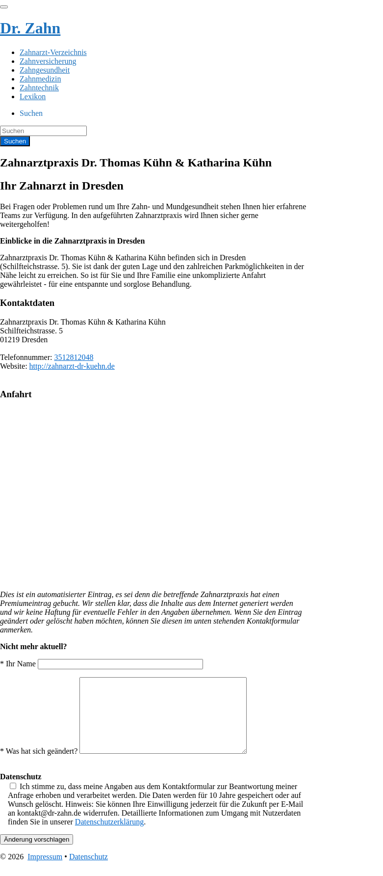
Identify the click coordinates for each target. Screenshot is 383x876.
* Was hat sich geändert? (133, 766)
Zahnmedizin (40, 79)
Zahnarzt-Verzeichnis (53, 52)
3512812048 (73, 357)
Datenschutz (88, 871)
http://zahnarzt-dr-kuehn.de (72, 366)
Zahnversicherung (48, 61)
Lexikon (33, 96)
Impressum (44, 871)
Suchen (31, 113)
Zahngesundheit (45, 70)
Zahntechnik (39, 87)
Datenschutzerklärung (109, 836)
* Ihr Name (101, 663)
